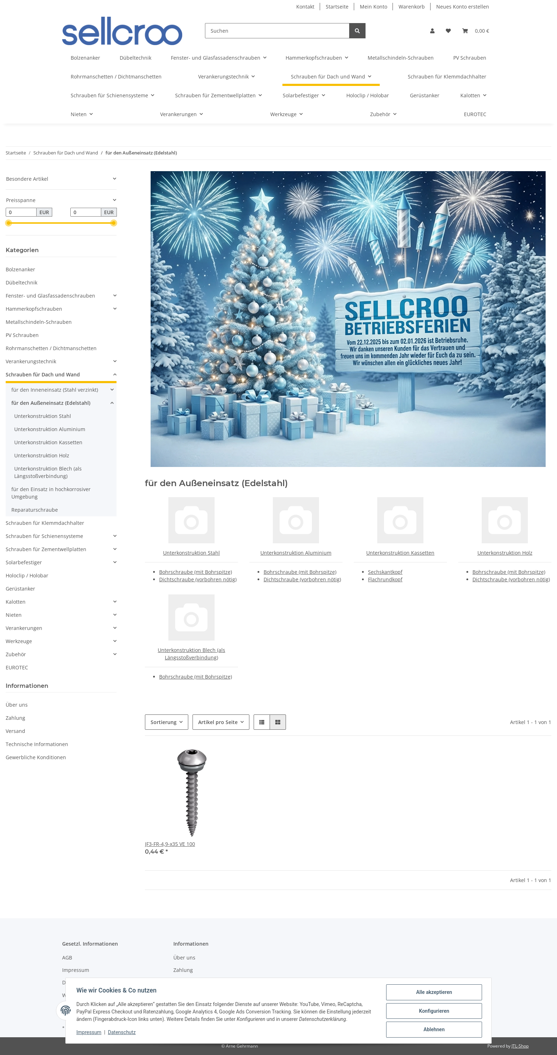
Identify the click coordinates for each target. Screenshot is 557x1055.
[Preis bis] (85, 212)
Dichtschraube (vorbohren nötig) (198, 579)
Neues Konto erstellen (462, 6)
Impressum (75, 970)
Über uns (17, 704)
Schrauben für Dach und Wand (43, 374)
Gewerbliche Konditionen (36, 757)
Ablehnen (433, 1030)
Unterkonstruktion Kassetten (400, 552)
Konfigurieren (433, 1011)
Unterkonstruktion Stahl (191, 552)
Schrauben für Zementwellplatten (46, 549)
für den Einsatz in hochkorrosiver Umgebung (51, 493)
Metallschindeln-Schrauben (39, 322)
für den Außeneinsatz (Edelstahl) (50, 402)
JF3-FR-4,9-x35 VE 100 (170, 844)
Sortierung (164, 722)
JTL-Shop (520, 1046)
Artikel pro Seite (218, 722)
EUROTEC (17, 667)
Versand (15, 731)
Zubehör (16, 654)
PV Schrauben (22, 335)
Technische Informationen (37, 744)
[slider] (8, 223)
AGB (67, 957)
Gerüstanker (20, 588)
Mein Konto (373, 6)
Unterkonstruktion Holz (504, 552)
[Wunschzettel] (448, 30)
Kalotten (16, 601)
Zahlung (15, 717)
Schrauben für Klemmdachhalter (45, 523)
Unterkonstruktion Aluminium (295, 552)
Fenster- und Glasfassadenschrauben (50, 295)
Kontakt (305, 6)
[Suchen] (277, 30)
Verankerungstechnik (31, 361)
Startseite (337, 6)
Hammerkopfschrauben (34, 308)
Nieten (14, 614)
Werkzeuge (19, 641)
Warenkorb (412, 6)
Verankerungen (24, 628)
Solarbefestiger (24, 562)
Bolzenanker (20, 269)
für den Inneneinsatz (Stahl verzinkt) (54, 389)
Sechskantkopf (385, 572)
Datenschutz (122, 1033)
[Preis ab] (21, 212)
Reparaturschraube (34, 509)
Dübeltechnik (21, 282)
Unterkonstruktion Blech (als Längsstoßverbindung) (48, 472)
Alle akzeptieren (433, 993)
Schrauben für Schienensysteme (44, 536)
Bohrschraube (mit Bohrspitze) (195, 572)
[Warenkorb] (475, 30)
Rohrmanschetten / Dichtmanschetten (51, 348)
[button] (432, 30)
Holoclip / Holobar (27, 575)
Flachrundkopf (385, 579)
